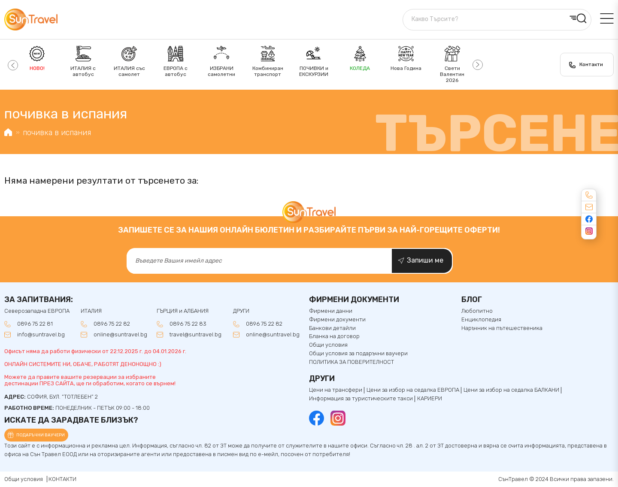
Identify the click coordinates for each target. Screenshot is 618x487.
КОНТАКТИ (62, 479)
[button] (11, 64)
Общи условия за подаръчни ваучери (358, 354)
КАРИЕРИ (429, 399)
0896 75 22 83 (188, 324)
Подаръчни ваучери (40, 435)
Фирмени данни (330, 311)
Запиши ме (425, 260)
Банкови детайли (332, 328)
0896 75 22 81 (35, 324)
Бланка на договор (334, 336)
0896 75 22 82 (112, 324)
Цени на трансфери (335, 390)
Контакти (591, 64)
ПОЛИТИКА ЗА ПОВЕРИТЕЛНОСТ (351, 362)
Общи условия (328, 345)
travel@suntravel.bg (195, 335)
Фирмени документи (337, 320)
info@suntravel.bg (41, 335)
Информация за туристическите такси (361, 399)
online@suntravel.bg (120, 335)
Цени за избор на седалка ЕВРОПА (413, 390)
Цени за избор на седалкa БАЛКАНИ (511, 390)
